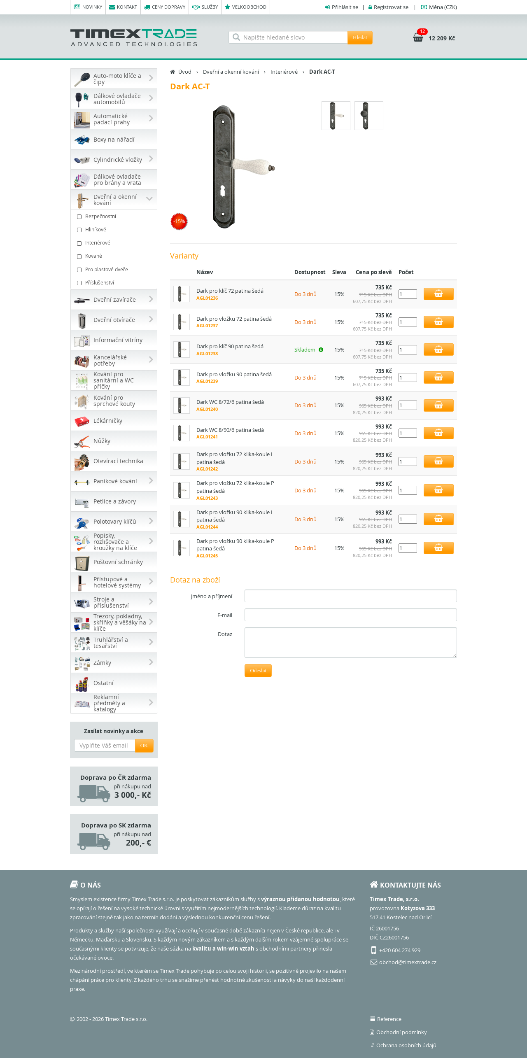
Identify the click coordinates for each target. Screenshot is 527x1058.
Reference (385, 1019)
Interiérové (115, 242)
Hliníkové (115, 229)
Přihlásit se (345, 7)
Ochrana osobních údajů (403, 1045)
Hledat (360, 37)
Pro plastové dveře (115, 269)
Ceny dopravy (164, 7)
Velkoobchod (245, 7)
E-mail (224, 615)
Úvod (184, 71)
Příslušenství (115, 282)
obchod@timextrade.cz (407, 962)
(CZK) (443, 7)
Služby (205, 7)
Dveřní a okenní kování (231, 71)
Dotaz (225, 634)
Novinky (88, 7)
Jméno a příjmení (211, 596)
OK (144, 745)
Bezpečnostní (115, 216)
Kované (115, 255)
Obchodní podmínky (398, 1032)
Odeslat (258, 670)
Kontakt (123, 7)
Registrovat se (391, 7)
